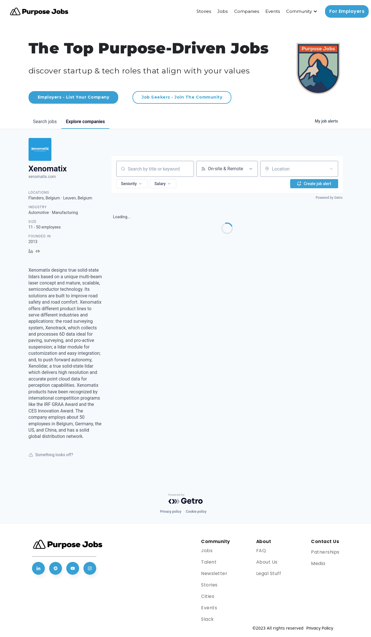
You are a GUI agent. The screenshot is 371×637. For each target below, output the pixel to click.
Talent (208, 562)
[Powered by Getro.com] (186, 499)
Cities (207, 596)
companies (85, 121)
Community (299, 11)
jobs (45, 121)
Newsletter (214, 573)
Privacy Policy (319, 628)
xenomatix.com (42, 176)
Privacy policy (170, 512)
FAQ (261, 550)
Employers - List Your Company (73, 97)
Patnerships (325, 552)
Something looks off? (51, 454)
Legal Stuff (268, 573)
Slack (207, 619)
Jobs (222, 11)
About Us (267, 562)
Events (272, 11)
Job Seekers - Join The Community (182, 97)
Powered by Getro (329, 198)
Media (318, 563)
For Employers (347, 11)
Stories (203, 11)
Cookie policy (196, 512)
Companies (246, 11)
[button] (131, 183)
